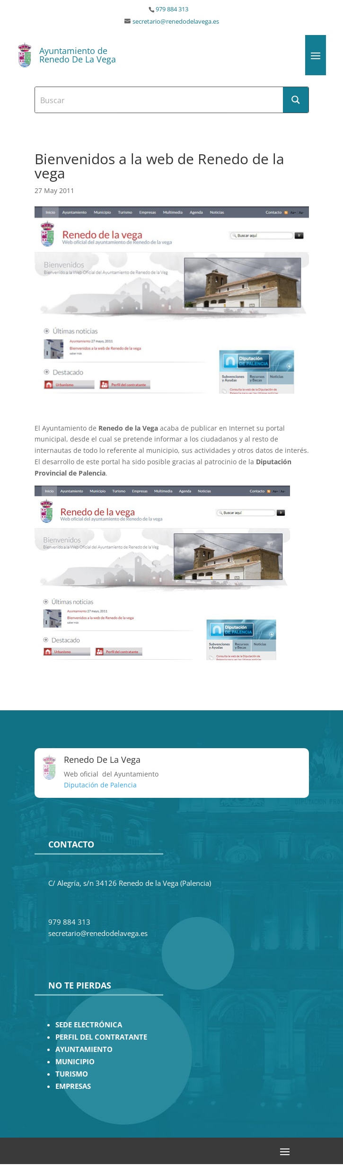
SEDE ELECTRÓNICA (88, 1025)
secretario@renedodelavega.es (175, 22)
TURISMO (71, 1074)
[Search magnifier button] (295, 100)
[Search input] (159, 100)
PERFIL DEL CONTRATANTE (101, 1037)
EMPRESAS (73, 1086)
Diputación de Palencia (100, 784)
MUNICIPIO (75, 1062)
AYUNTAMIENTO (84, 1049)
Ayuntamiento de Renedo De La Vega (77, 55)
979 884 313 (172, 9)
